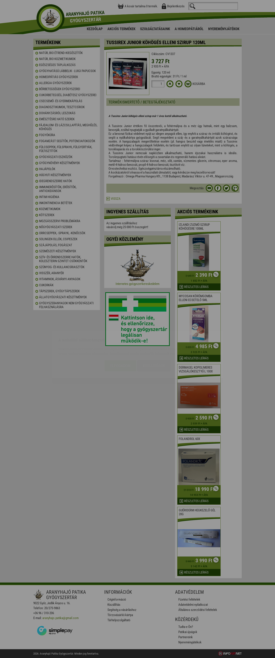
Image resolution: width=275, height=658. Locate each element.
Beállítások (154, 340)
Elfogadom (120, 340)
